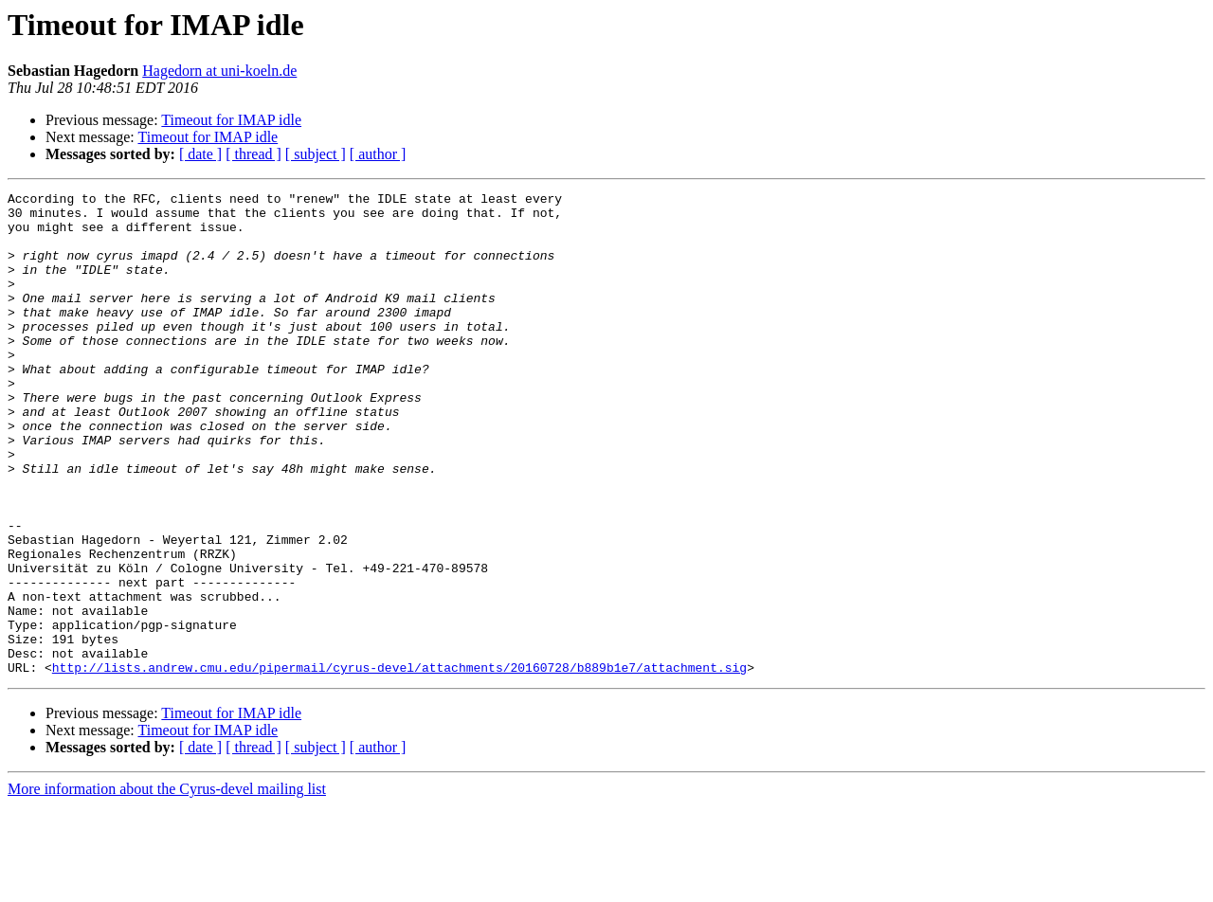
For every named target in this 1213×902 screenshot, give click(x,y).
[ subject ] (315, 154)
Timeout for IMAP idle (231, 120)
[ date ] (200, 154)
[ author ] (378, 154)
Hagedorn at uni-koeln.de (219, 71)
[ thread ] (253, 154)
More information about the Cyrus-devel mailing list (167, 885)
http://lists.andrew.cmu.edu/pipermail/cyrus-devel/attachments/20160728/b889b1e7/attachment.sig (399, 763)
